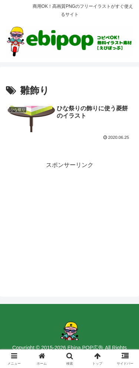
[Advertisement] (69, 222)
